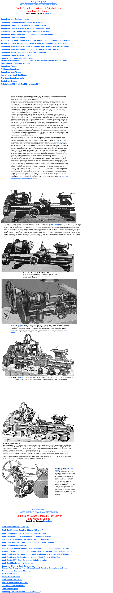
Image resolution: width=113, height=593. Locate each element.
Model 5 (20, 325)
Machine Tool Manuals (26, 4)
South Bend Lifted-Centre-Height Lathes (16, 55)
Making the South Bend (10, 69)
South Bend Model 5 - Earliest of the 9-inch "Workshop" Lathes (25, 29)
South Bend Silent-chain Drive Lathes (31, 52)
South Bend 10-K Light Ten (48, 49)
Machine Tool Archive (31, 3)
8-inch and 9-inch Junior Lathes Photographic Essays (49, 40)
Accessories (53, 4)
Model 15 (22, 377)
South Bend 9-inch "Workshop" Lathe (15, 34)
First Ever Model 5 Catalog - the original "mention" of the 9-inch (26, 31)
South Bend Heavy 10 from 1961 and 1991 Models (50, 46)
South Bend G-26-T (8, 52)
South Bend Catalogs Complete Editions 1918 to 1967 (22, 22)
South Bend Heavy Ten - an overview (15, 46)
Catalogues (37, 4)
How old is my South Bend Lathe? (14, 75)
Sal (48, 3)
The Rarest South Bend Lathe (12, 78)
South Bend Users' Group (11, 72)
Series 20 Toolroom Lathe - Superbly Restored (55, 43)
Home (22, 3)
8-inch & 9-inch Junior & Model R (14, 40)
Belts (43, 4)
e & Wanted (52, 3)
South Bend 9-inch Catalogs (42, 34)
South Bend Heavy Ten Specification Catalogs (19, 49)
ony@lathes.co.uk (40, 1)
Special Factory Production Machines (15, 63)
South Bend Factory (9, 66)
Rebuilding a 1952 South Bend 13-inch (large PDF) (20, 84)
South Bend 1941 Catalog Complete (15, 19)
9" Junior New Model (53, 224)
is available (47, 13)
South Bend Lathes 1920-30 (35, 25)
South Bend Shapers (9, 81)
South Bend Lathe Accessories (13, 37)
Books (47, 4)
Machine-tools (43, 3)
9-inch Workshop (61, 142)
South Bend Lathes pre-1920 (12, 25)
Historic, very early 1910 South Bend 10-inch (18, 43)
